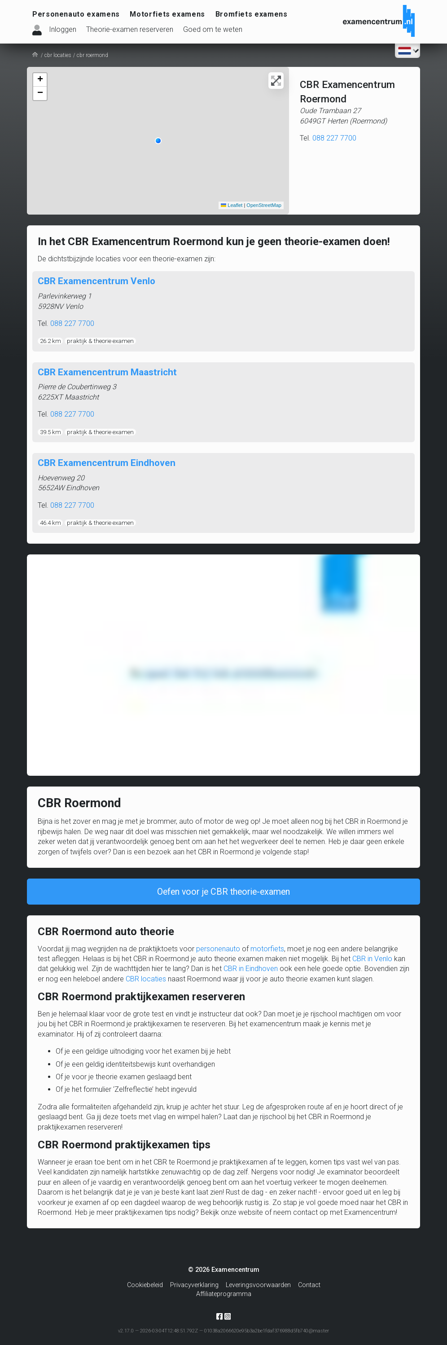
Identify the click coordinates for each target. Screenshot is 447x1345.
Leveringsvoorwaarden (258, 1285)
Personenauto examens (76, 14)
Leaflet (231, 205)
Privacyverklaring (194, 1285)
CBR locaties (146, 982)
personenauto (218, 952)
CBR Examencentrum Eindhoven (106, 462)
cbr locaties (57, 55)
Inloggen (62, 29)
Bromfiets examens (251, 14)
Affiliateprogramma (223, 1294)
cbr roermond (92, 55)
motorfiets (267, 952)
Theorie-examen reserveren (129, 29)
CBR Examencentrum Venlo (96, 281)
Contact (309, 1285)
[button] (158, 141)
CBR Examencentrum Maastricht (107, 372)
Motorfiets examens (167, 14)
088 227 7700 (334, 138)
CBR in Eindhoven (251, 972)
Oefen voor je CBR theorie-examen (223, 894)
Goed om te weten (212, 29)
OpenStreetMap (263, 205)
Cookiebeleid (145, 1285)
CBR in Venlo (372, 962)
